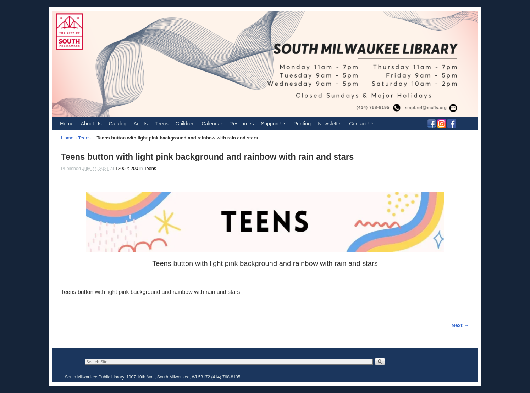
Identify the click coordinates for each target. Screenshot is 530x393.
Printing (302, 123)
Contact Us (361, 123)
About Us (91, 123)
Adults (140, 123)
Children (185, 123)
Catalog (118, 123)
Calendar (211, 123)
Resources (242, 123)
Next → (460, 325)
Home (66, 123)
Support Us (273, 123)
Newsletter (330, 123)
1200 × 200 (126, 168)
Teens (161, 123)
